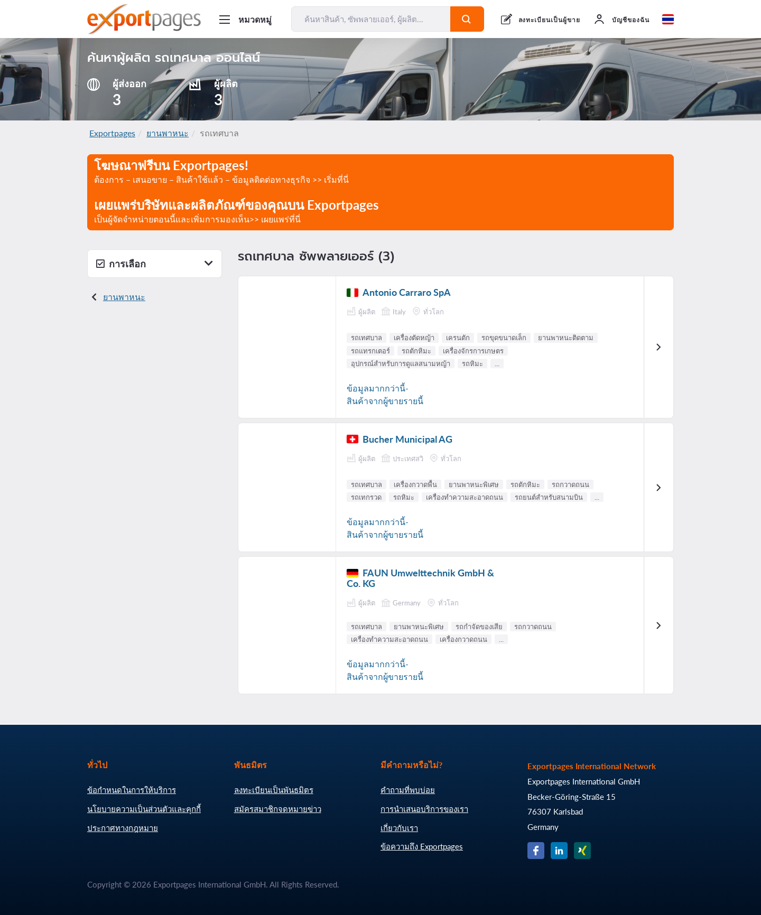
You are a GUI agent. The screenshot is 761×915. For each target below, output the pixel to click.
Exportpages (112, 133)
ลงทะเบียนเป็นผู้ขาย (549, 20)
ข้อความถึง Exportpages (421, 846)
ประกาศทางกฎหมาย (122, 828)
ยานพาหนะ (167, 133)
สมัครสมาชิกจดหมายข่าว (277, 809)
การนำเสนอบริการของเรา (424, 809)
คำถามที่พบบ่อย (407, 790)
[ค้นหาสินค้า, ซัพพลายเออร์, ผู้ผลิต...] (371, 19)
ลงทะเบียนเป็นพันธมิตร (273, 790)
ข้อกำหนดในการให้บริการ (131, 790)
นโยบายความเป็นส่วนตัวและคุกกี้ (144, 809)
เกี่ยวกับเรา (399, 828)
